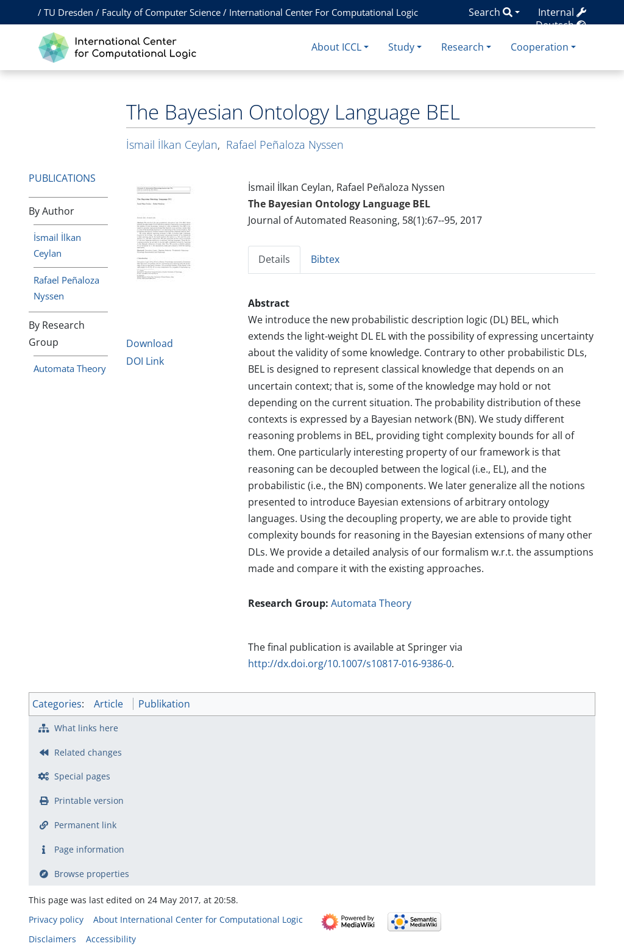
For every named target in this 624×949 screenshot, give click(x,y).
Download (149, 343)
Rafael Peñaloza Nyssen (285, 144)
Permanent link (85, 825)
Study (401, 47)
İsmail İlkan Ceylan (172, 144)
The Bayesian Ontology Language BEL (339, 203)
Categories (57, 704)
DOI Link (145, 361)
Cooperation (540, 47)
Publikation (164, 704)
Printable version (89, 800)
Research (462, 47)
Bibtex (325, 259)
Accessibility (111, 939)
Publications (62, 178)
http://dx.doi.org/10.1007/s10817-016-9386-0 (350, 663)
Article (108, 704)
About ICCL (336, 47)
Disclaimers (52, 939)
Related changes (88, 752)
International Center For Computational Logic (323, 12)
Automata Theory (70, 368)
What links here (86, 728)
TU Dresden (68, 12)
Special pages (82, 776)
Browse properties (91, 873)
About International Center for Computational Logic (198, 919)
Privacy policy (56, 919)
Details (274, 259)
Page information (89, 849)
